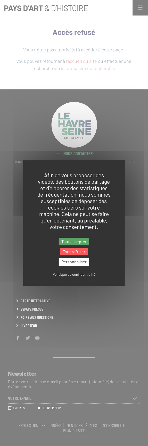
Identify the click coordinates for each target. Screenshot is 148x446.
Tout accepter (74, 241)
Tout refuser (74, 251)
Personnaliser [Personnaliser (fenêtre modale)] (74, 261)
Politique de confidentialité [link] (74, 274)
